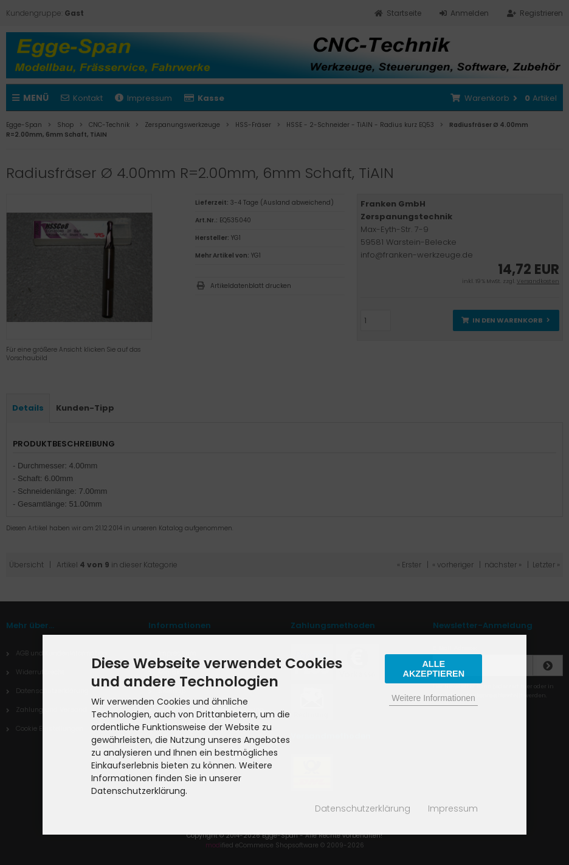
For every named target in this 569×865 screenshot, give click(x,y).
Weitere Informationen (433, 698)
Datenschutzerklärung (362, 808)
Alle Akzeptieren (433, 669)
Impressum (453, 808)
